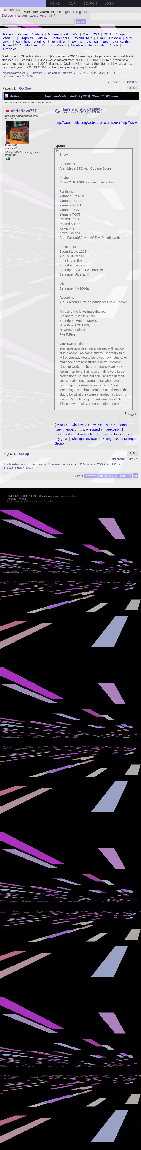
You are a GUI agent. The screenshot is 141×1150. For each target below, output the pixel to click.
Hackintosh (95, 45)
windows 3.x (81, 425)
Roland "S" (58, 41)
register (81, 12)
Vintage (37, 34)
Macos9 (62, 425)
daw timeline (86, 434)
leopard (70, 429)
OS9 (95, 34)
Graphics (26, 38)
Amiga (120, 34)
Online (23, 34)
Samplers (23, 41)
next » (132, 82)
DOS (107, 34)
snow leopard (90, 429)
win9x (97, 425)
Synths (77, 41)
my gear (61, 439)
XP (66, 34)
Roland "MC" (82, 38)
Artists (113, 45)
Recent (8, 34)
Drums (47, 45)
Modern (53, 34)
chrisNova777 (24, 110)
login (66, 12)
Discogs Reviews (84, 439)
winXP (110, 425)
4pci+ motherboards (114, 434)
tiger (58, 429)
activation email (41, 15)
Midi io (42, 38)
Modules (31, 45)
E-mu (101, 38)
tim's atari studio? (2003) (82, 109)
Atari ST (9, 38)
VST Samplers (97, 41)
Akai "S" (40, 41)
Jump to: (79, 476)
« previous (115, 82)
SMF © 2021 (29, 496)
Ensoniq (115, 38)
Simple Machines (48, 496)
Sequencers (60, 38)
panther (124, 425)
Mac (86, 34)
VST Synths (121, 41)
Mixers (61, 45)
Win (75, 34)
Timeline (77, 45)
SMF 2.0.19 (14, 496)
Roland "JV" (12, 45)
